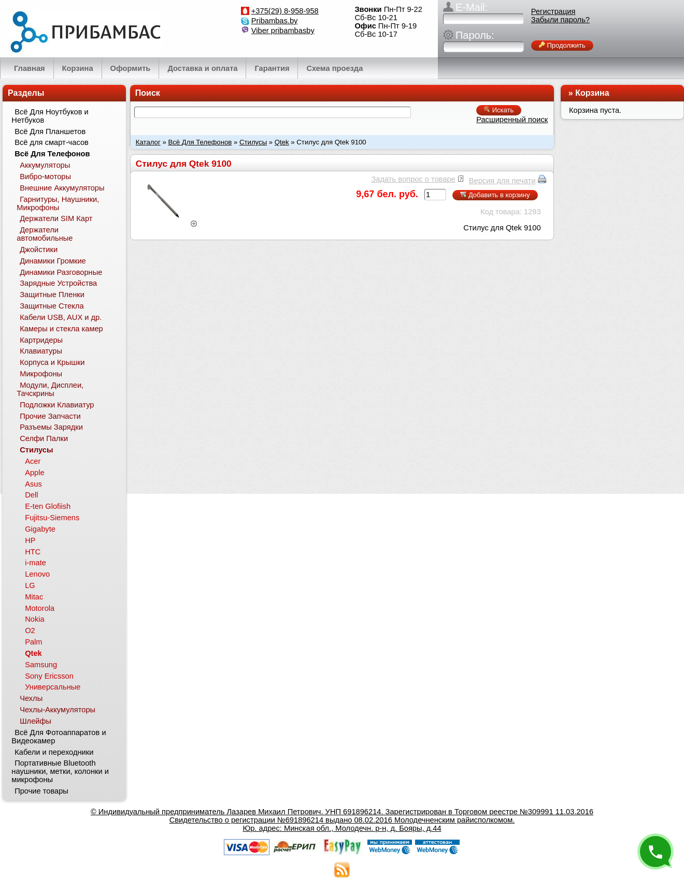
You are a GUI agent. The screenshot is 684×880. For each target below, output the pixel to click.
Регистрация (553, 11)
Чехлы (31, 698)
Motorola (39, 608)
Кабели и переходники (54, 752)
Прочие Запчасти (50, 416)
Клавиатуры (41, 351)
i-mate (35, 563)
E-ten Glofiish (47, 506)
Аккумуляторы (45, 165)
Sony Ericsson (49, 676)
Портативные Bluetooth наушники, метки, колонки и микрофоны (60, 771)
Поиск (147, 93)
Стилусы (253, 142)
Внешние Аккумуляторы (62, 188)
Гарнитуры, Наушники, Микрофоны (58, 203)
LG (30, 585)
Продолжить (562, 45)
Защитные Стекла (51, 306)
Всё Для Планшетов (50, 131)
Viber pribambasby (283, 30)
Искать (499, 110)
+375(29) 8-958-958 (285, 11)
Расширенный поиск (512, 119)
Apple (35, 472)
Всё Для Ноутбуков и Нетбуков (49, 116)
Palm (33, 642)
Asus (33, 484)
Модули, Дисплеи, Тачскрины (50, 389)
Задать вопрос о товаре (413, 179)
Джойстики (39, 249)
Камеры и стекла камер (61, 329)
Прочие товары (41, 791)
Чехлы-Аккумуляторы (57, 710)
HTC (32, 552)
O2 (30, 630)
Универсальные (52, 687)
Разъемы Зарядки (51, 427)
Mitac (34, 597)
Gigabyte (40, 529)
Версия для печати (502, 181)
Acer (32, 461)
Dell (31, 495)
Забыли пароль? (560, 20)
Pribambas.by (274, 21)
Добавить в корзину (495, 195)
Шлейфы (35, 721)
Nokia (34, 619)
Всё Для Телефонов (200, 142)
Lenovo (37, 574)
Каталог (148, 142)
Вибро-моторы (45, 176)
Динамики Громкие (53, 261)
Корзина (592, 93)
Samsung (41, 665)
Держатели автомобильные (45, 234)
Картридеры (41, 340)
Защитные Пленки (52, 294)
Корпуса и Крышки (52, 362)
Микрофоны (41, 374)
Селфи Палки (44, 438)
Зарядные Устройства (58, 283)
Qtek (282, 142)
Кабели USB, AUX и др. (61, 317)
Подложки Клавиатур (57, 405)
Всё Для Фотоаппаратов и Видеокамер (58, 736)
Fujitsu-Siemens (52, 518)
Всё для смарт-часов (52, 142)
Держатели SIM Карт (56, 218)
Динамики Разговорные (61, 272)
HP (30, 540)
